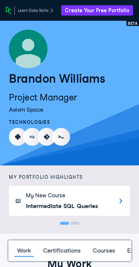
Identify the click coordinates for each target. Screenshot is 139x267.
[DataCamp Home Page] (8, 10)
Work (24, 250)
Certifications (61, 250)
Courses (103, 250)
